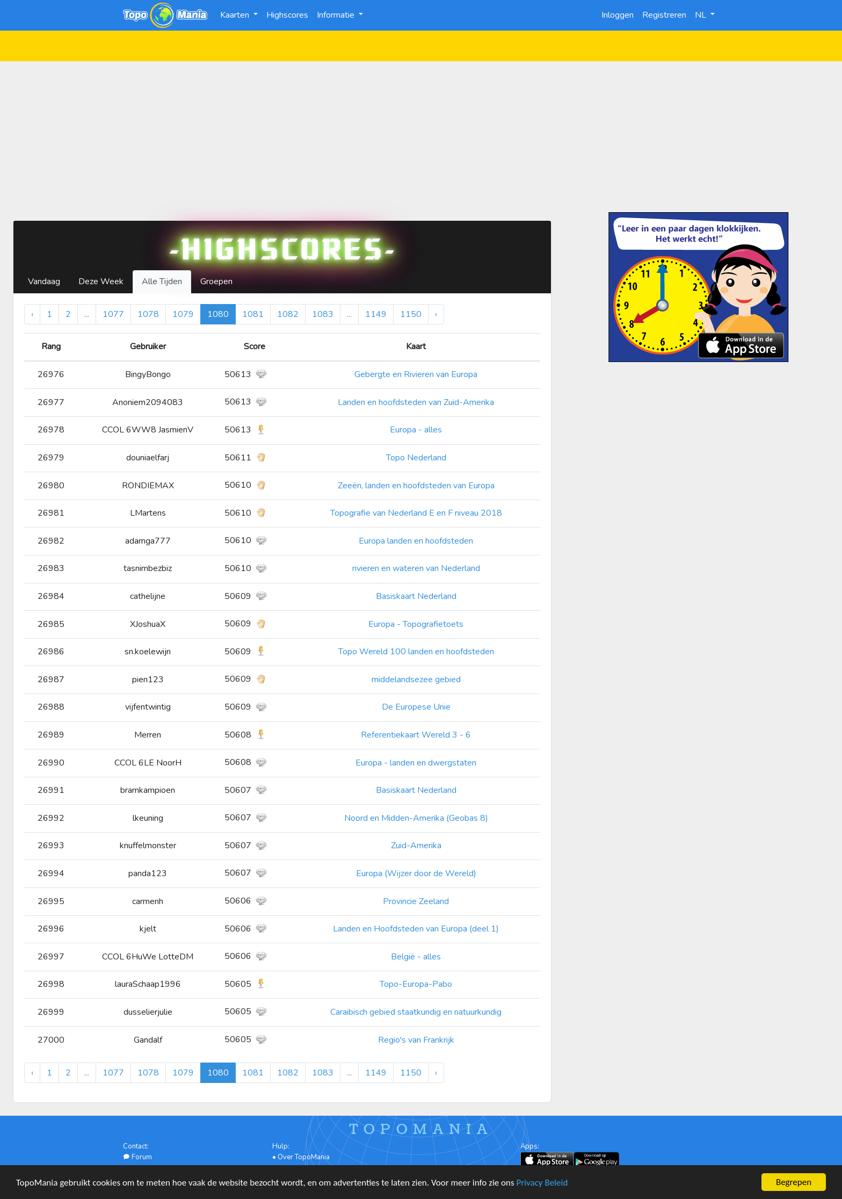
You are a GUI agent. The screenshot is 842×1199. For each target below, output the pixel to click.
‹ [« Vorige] (32, 314)
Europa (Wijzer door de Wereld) (416, 873)
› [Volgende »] (436, 314)
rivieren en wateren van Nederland (416, 568)
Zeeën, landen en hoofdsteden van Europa (416, 486)
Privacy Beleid (542, 1183)
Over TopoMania (304, 1157)
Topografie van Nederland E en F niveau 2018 (416, 513)
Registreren (664, 15)
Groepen (216, 281)
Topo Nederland (416, 458)
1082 (288, 314)
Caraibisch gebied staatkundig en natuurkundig (416, 1012)
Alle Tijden (162, 281)
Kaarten (235, 15)
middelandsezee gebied (416, 679)
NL (701, 15)
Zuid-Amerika (416, 845)
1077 (113, 314)
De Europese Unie (416, 707)
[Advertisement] (421, 136)
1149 (376, 314)
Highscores (287, 15)
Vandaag (44, 281)
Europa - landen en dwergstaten (415, 763)
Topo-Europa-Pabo (416, 984)
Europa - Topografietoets (415, 624)
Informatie (337, 15)
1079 (183, 314)
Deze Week (101, 281)
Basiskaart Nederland (416, 596)
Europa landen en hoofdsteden (416, 541)
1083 (322, 314)
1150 (411, 314)
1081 (253, 314)
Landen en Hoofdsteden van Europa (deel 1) (416, 929)
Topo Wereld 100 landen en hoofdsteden (416, 652)
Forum (137, 1157)
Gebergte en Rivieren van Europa (415, 374)
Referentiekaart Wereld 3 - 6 (416, 735)
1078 (148, 314)
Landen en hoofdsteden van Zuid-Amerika (416, 402)
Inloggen (617, 15)
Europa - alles (416, 430)
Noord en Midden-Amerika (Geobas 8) (416, 818)
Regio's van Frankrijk (416, 1040)
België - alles (416, 957)
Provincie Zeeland (416, 901)
